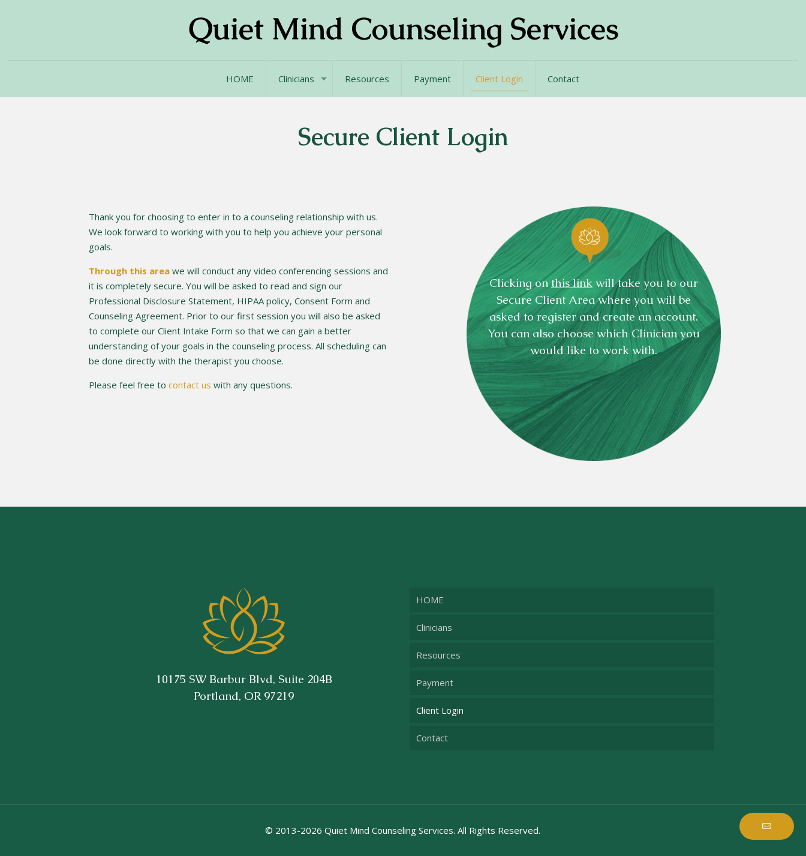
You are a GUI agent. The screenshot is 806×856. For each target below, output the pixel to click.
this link (572, 283)
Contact (432, 738)
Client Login (440, 710)
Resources (438, 655)
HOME (430, 600)
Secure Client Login (403, 136)
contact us (190, 385)
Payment (434, 683)
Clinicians (434, 627)
